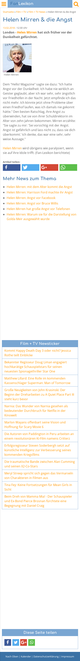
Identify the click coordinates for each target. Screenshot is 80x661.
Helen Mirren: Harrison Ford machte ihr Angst (40, 192)
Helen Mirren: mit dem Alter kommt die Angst (39, 187)
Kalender (26, 656)
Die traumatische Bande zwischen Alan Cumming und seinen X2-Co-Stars (39, 464)
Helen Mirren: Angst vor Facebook (31, 198)
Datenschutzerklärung (46, 656)
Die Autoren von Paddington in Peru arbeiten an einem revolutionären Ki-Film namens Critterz (39, 436)
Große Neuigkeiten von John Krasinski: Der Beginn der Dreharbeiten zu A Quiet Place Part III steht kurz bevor (39, 394)
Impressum (67, 656)
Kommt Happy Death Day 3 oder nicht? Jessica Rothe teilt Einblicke (37, 352)
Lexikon (22, 4)
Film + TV (21, 12)
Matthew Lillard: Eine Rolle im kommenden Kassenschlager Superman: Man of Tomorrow (37, 380)
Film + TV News (36, 12)
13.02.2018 (9, 27)
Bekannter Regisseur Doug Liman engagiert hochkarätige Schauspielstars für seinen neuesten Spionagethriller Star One (35, 366)
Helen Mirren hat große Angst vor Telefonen (38, 209)
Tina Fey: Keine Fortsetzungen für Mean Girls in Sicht (38, 487)
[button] (11, 167)
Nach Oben (12, 656)
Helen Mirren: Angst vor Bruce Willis (32, 203)
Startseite (8, 12)
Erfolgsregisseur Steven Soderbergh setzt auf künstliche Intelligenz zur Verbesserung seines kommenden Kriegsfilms (37, 450)
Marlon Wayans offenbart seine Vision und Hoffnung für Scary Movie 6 (35, 424)
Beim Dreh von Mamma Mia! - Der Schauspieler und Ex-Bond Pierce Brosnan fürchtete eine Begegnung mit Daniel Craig (38, 501)
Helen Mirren (27, 32)
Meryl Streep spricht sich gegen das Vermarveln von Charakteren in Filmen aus (38, 475)
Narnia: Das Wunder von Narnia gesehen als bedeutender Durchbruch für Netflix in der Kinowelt (36, 410)
